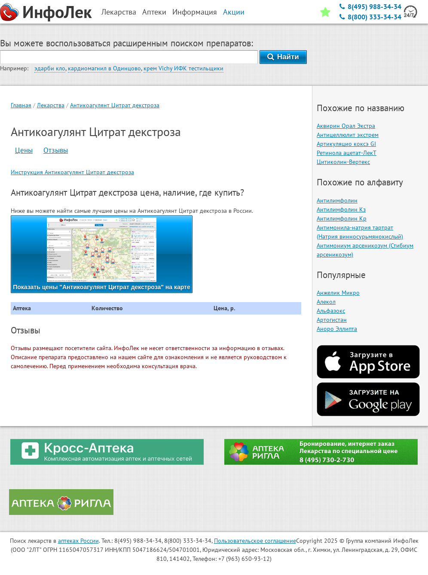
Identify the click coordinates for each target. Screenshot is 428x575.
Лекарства (50, 105)
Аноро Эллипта (337, 329)
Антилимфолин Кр (342, 218)
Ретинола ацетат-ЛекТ (346, 153)
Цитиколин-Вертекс (343, 162)
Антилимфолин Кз (341, 209)
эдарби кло (49, 68)
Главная (21, 105)
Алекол (326, 302)
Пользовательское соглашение (255, 541)
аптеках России (78, 541)
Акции (234, 12)
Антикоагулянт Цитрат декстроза (114, 105)
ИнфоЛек (57, 11)
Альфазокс (331, 311)
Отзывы (55, 150)
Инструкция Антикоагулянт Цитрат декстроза (72, 172)
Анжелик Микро (338, 293)
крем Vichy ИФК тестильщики (183, 68)
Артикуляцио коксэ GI (346, 144)
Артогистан (332, 320)
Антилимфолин (337, 200)
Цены (24, 150)
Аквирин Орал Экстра (346, 126)
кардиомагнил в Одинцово (104, 68)
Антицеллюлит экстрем (348, 135)
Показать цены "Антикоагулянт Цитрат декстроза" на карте (101, 254)
